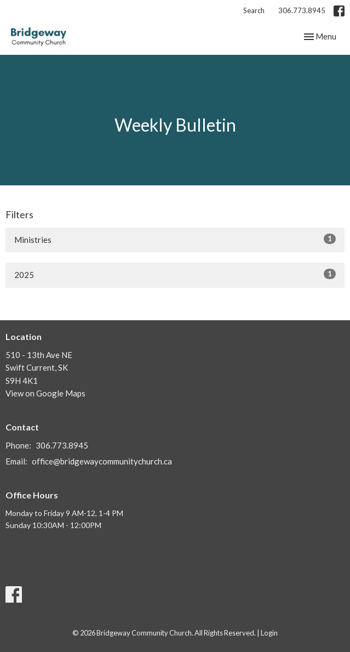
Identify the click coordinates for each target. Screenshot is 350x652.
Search (254, 10)
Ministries (175, 239)
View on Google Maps (45, 393)
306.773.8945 (301, 10)
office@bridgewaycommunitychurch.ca (102, 461)
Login (269, 632)
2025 (175, 274)
